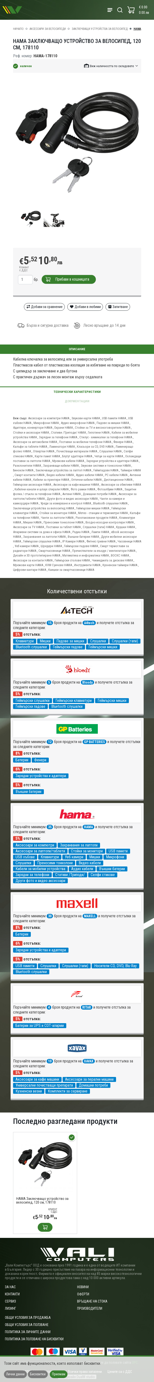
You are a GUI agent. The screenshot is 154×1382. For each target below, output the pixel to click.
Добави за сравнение (44, 307)
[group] (77, 142)
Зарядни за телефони (32, 874)
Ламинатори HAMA (62, 446)
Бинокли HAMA (23, 470)
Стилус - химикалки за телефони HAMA (105, 437)
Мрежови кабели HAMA (68, 461)
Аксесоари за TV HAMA (28, 527)
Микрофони (115, 857)
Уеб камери (74, 857)
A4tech (89, 623)
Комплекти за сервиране (67, 1091)
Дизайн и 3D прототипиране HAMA (36, 555)
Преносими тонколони (55, 863)
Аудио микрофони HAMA (77, 423)
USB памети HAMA (114, 418)
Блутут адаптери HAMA (77, 456)
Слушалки (98, 641)
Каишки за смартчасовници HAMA (71, 570)
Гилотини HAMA (98, 432)
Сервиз (10, 1301)
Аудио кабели (82, 868)
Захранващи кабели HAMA (61, 465)
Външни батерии (28, 791)
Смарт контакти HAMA (29, 475)
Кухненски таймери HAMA (120, 565)
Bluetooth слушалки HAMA (110, 503)
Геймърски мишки (102, 647)
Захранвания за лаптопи (79, 845)
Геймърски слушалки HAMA (41, 541)
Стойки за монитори (87, 851)
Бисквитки (38, 1374)
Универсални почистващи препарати (44, 1085)
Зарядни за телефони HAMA (58, 437)
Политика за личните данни (28, 1332)
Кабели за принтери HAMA (51, 479)
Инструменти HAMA (87, 565)
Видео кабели (90, 863)
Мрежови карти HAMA (28, 565)
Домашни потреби (93, 1085)
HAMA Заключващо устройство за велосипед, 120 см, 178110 (42, 1200)
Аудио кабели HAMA (89, 475)
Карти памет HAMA (47, 456)
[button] (111, 66)
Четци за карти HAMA (108, 456)
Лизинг (10, 1308)
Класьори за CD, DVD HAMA (95, 446)
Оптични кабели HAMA (86, 479)
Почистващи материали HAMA (76, 451)
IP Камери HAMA (73, 541)
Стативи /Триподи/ (70, 874)
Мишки (45, 641)
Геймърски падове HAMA (81, 546)
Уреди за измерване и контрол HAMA (65, 503)
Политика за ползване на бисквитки (34, 1339)
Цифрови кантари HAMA (29, 570)
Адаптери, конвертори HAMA (32, 427)
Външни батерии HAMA (83, 536)
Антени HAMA (71, 494)
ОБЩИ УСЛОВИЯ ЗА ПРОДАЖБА (28, 1318)
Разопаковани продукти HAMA (96, 517)
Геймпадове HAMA (105, 470)
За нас (10, 1287)
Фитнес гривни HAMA (100, 541)
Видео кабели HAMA (60, 475)
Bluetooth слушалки (31, 647)
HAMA (137, 29)
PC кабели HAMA (116, 475)
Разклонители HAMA (27, 465)
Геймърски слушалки (33, 700)
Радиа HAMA (80, 532)
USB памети (118, 851)
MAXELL (90, 916)
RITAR (86, 1007)
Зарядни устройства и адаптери (41, 775)
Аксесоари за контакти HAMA (32, 560)
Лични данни (15, 1374)
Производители (89, 1308)
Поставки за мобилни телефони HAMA (85, 442)
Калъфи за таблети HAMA (30, 446)
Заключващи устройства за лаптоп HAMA (63, 470)
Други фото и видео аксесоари (40, 880)
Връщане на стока (92, 1301)
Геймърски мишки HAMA (92, 508)
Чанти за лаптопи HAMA (57, 517)
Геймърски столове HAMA (72, 560)
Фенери (40, 760)
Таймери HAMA (130, 470)
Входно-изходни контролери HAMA (110, 522)
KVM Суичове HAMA (58, 565)
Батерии (22, 760)
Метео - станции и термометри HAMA (103, 513)
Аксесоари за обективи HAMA (121, 484)
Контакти (12, 1294)
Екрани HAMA (63, 427)
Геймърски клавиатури (73, 700)
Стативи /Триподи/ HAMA (68, 432)
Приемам (58, 1374)
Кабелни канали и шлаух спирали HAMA (41, 489)
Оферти (83, 1294)
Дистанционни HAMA (118, 479)
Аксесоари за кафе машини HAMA (76, 484)
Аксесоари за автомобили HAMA (35, 442)
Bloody (87, 682)
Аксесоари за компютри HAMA (48, 418)
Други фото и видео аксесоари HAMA (72, 498)
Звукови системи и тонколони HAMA (106, 465)
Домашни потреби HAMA (99, 494)
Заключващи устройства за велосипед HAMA (43, 508)
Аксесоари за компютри (35, 845)
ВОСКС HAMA (120, 555)
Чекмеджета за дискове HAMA (112, 560)
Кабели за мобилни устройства (40, 868)
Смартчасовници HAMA (54, 551)
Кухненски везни (29, 1091)
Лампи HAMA (100, 532)
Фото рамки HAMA (83, 489)
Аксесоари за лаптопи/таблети (40, 851)
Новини (83, 1287)
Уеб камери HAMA (26, 546)
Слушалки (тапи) (125, 641)
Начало (18, 29)
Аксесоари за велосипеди (48, 29)
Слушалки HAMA (110, 451)
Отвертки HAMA (43, 451)
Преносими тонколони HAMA (63, 522)
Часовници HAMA (129, 541)
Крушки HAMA (125, 527)
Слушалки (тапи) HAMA (98, 527)
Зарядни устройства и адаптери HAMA (112, 461)
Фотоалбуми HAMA (109, 489)
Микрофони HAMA (46, 423)
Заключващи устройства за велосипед (100, 29)
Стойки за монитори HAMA (57, 513)
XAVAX (88, 1061)
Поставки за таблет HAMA (63, 527)
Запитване (118, 307)
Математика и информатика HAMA (85, 555)
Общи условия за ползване (27, 1325)
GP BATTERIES (94, 742)
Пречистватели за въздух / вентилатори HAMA (103, 551)
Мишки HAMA (32, 522)
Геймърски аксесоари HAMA (32, 484)
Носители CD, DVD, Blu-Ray (115, 965)
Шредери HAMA (51, 546)
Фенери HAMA (122, 442)
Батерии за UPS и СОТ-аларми (40, 1025)
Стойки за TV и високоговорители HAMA (102, 427)
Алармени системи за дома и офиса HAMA (41, 532)
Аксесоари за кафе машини (37, 1079)
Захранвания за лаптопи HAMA (44, 536)
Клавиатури (25, 641)
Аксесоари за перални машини (89, 1079)
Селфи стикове (103, 874)
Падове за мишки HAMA (113, 423)
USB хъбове (25, 857)
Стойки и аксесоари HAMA (31, 432)
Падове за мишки (70, 641)
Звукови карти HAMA (85, 418)
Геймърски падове (68, 647)
